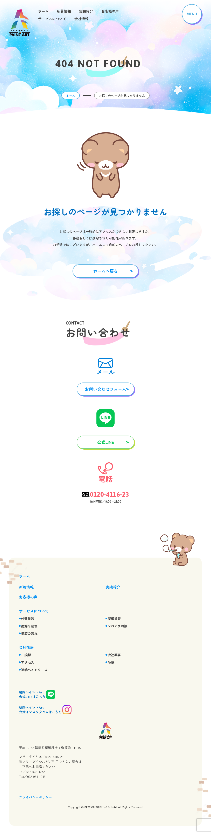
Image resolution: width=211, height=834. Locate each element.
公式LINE (105, 442)
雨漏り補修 (29, 626)
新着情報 (64, 11)
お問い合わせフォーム (105, 389)
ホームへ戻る (105, 271)
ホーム (43, 11)
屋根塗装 (114, 618)
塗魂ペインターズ (34, 669)
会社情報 (81, 18)
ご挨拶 (26, 654)
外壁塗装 (27, 618)
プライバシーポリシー (35, 797)
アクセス (27, 662)
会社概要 (114, 654)
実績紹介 (86, 11)
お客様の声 (110, 11)
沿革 (111, 662)
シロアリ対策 (117, 626)
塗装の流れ (29, 633)
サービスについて (52, 18)
